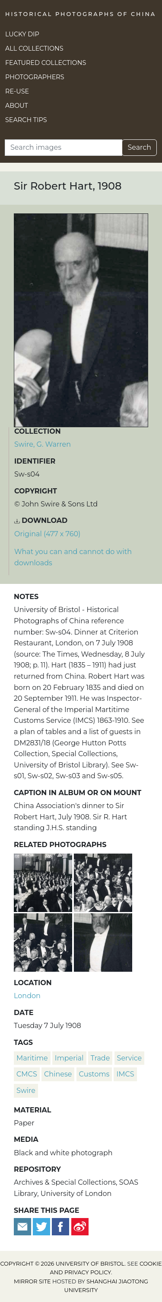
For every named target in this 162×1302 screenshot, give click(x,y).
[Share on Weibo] (80, 1226)
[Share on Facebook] (60, 1226)
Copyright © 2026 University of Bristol (62, 1263)
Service (129, 1058)
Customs (94, 1074)
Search (139, 147)
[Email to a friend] (23, 1226)
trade (100, 1058)
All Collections (34, 48)
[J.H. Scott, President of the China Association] (103, 941)
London (27, 996)
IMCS (125, 1074)
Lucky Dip (22, 34)
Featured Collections (45, 63)
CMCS (26, 1074)
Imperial (69, 1058)
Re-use (17, 91)
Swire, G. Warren (42, 444)
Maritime (32, 1058)
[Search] (63, 147)
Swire (25, 1090)
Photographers (34, 77)
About (16, 106)
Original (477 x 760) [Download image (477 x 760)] (47, 534)
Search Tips (26, 120)
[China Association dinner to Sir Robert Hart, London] (44, 881)
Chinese (58, 1074)
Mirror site (32, 1281)
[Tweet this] (42, 1226)
